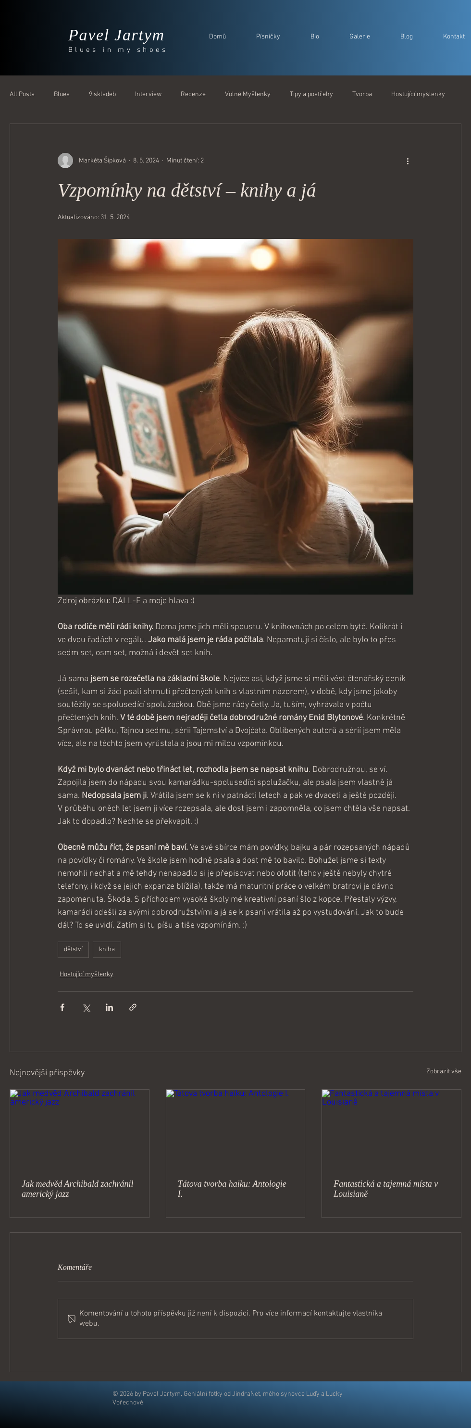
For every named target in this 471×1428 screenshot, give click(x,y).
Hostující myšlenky (418, 94)
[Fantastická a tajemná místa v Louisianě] (391, 1128)
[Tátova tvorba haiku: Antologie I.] (235, 1128)
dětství (73, 949)
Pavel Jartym (116, 35)
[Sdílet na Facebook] (62, 1007)
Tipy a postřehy (311, 94)
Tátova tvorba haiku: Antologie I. (232, 1189)
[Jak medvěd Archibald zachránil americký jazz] (79, 1128)
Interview (148, 94)
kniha (107, 949)
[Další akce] (407, 160)
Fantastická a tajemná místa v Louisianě (386, 1189)
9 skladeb (102, 94)
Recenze (193, 94)
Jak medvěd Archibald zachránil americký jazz (77, 1189)
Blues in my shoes (118, 50)
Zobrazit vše (443, 1072)
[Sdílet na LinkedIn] (109, 1007)
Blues (62, 94)
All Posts (22, 94)
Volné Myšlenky (248, 94)
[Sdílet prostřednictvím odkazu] (132, 1007)
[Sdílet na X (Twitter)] (85, 1007)
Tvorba (362, 94)
